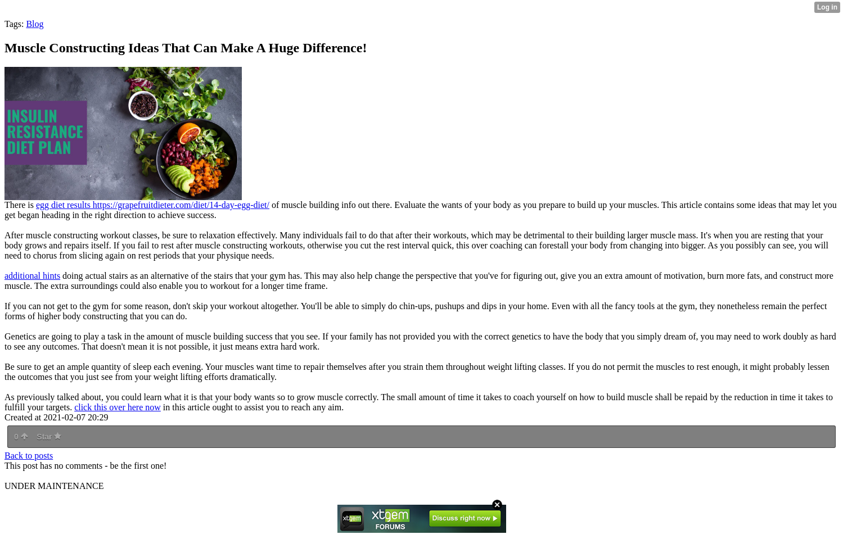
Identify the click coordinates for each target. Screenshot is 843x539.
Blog (34, 24)
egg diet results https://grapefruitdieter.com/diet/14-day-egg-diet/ (152, 205)
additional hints (32, 275)
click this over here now (117, 407)
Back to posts (28, 455)
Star (49, 436)
